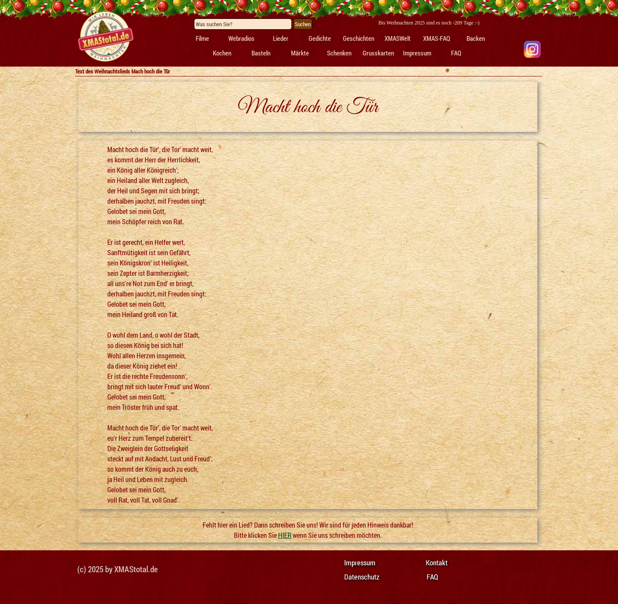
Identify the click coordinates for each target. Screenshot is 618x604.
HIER (284, 535)
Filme (202, 38)
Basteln (260, 53)
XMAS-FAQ (436, 38)
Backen (476, 38)
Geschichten (358, 38)
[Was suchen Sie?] (243, 24)
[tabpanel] (105, 36)
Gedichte (320, 38)
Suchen (303, 24)
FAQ (456, 53)
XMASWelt (398, 38)
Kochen (222, 53)
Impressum (417, 53)
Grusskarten (378, 53)
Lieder (280, 38)
